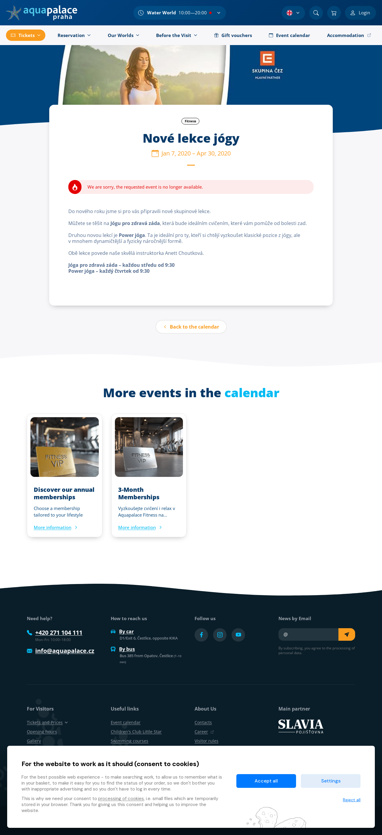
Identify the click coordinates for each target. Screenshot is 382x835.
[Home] (41, 12)
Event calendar (126, 722)
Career (204, 731)
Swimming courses (129, 741)
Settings (331, 781)
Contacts (203, 722)
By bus (123, 649)
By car (122, 631)
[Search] (316, 13)
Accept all (266, 781)
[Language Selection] (293, 13)
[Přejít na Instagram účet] (220, 635)
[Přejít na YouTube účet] (238, 635)
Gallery (34, 741)
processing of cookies (121, 799)
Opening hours (42, 731)
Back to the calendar (191, 326)
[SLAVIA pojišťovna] (300, 726)
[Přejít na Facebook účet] (201, 635)
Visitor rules (206, 741)
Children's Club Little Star (136, 731)
